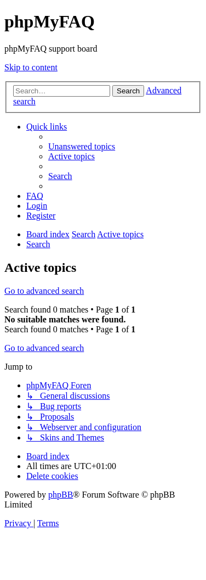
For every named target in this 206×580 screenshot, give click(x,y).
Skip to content (31, 67)
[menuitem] (81, 146)
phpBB (60, 494)
